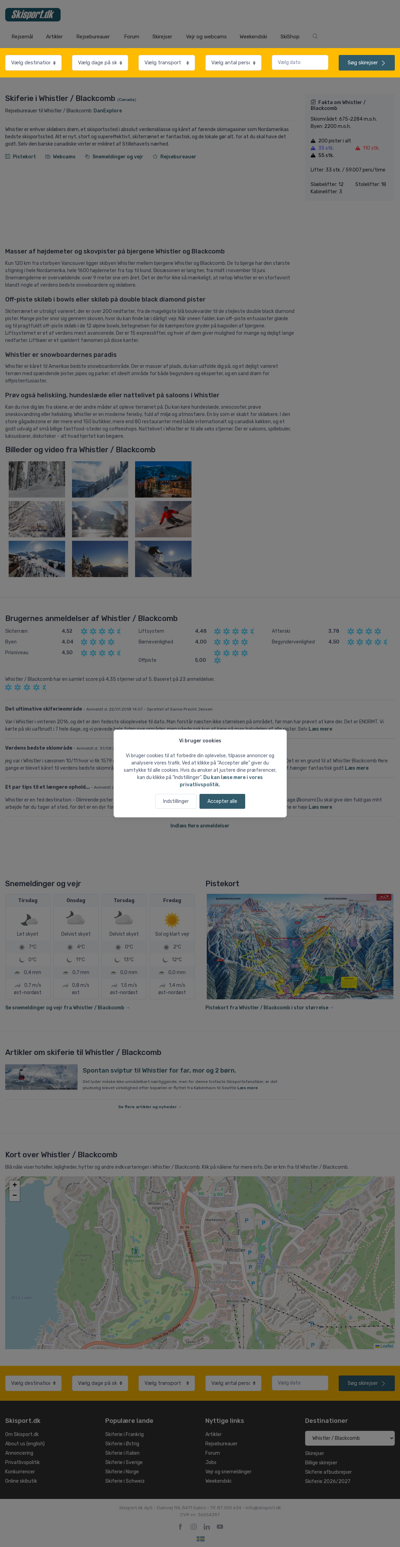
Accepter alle (222, 801)
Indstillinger (176, 801)
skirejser (367, 62)
